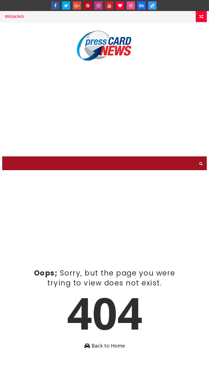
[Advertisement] (104, 109)
